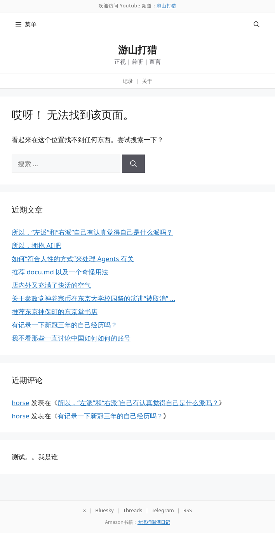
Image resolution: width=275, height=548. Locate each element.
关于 (147, 80)
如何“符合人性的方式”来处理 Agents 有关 (73, 258)
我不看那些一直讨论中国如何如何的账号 (71, 338)
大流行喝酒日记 (154, 522)
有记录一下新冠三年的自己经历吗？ (64, 324)
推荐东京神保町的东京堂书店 (54, 311)
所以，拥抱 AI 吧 (36, 245)
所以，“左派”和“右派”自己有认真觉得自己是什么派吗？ (92, 232)
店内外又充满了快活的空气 (51, 285)
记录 (128, 80)
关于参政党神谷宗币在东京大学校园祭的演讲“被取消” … (93, 298)
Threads (133, 510)
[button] (256, 24)
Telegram (162, 510)
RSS (187, 510)
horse (21, 402)
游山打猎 (166, 5)
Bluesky (104, 510)
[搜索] (133, 164)
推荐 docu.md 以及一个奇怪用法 (60, 271)
